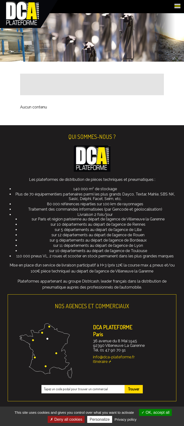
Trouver (133, 389)
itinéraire (100, 361)
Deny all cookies (66, 419)
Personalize (100, 419)
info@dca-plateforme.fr (114, 357)
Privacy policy (126, 419)
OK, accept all (155, 412)
